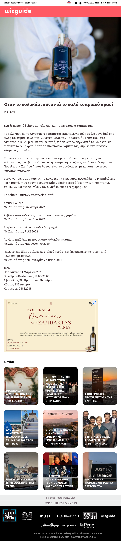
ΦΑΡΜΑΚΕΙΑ (88, 3)
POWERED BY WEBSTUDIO (83, 537)
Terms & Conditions (52, 533)
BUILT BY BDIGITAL (49, 537)
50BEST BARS (31, 3)
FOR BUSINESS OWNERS (60, 503)
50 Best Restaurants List (60, 497)
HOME (114, 3)
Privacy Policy (71, 533)
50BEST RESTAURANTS (13, 3)
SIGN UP (106, 3)
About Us (84, 533)
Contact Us (96, 533)
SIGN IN (98, 3)
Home (37, 533)
